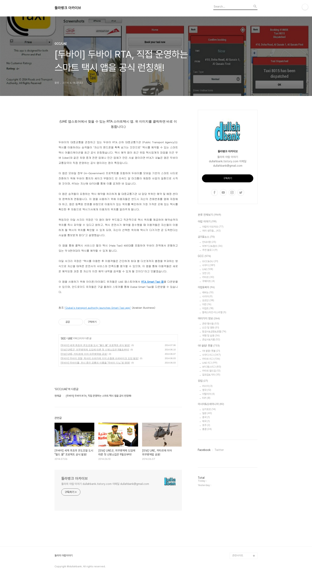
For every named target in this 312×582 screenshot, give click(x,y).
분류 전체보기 (209, 215)
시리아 (207, 296)
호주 (206, 425)
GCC (63, 338)
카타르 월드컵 (211, 370)
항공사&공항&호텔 (214, 331)
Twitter (219, 449)
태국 (206, 421)
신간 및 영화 (210, 327)
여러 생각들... (211, 230)
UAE (70, 338)
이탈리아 (208, 394)
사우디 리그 (211, 354)
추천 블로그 (209, 249)
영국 (206, 390)
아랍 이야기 (207, 222)
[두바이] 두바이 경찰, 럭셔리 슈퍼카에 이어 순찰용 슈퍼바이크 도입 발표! (99, 358)
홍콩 (207, 429)
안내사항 (209, 242)
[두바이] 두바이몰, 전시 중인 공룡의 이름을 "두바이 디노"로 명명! (95, 362)
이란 (206, 304)
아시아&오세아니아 (211, 404)
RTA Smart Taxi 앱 (152, 281)
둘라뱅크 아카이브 (68, 8)
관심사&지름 (211, 339)
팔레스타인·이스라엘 (214, 312)
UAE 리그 (209, 362)
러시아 (207, 386)
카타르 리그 (211, 358)
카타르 (208, 277)
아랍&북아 (206, 287)
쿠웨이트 (208, 281)
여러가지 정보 (209, 319)
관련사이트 (237, 555)
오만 (206, 273)
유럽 (203, 381)
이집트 (208, 308)
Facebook (204, 449)
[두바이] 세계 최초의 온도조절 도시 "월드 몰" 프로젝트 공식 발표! (95, 345)
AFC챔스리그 (211, 366)
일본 (207, 413)
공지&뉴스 (206, 237)
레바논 (208, 292)
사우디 (208, 265)
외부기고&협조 (212, 246)
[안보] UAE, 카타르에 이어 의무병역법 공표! (84, 354)
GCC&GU (210, 261)
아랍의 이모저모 (212, 226)
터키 (206, 397)
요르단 (208, 300)
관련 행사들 (210, 323)
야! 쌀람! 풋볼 (209, 346)
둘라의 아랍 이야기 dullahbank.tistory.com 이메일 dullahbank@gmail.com (105, 483)
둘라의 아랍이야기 (64, 555)
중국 (206, 417)
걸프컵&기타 (211, 374)
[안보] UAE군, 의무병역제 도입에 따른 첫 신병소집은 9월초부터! (95, 349)
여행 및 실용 (211, 335)
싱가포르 (209, 409)
